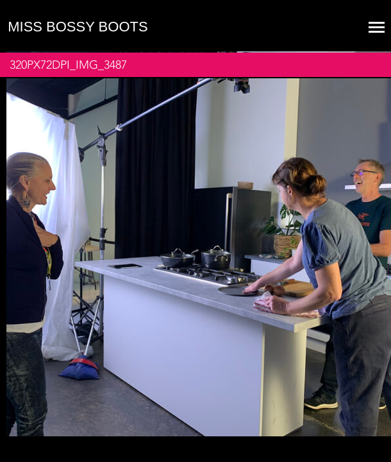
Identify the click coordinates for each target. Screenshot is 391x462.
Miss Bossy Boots (77, 27)
